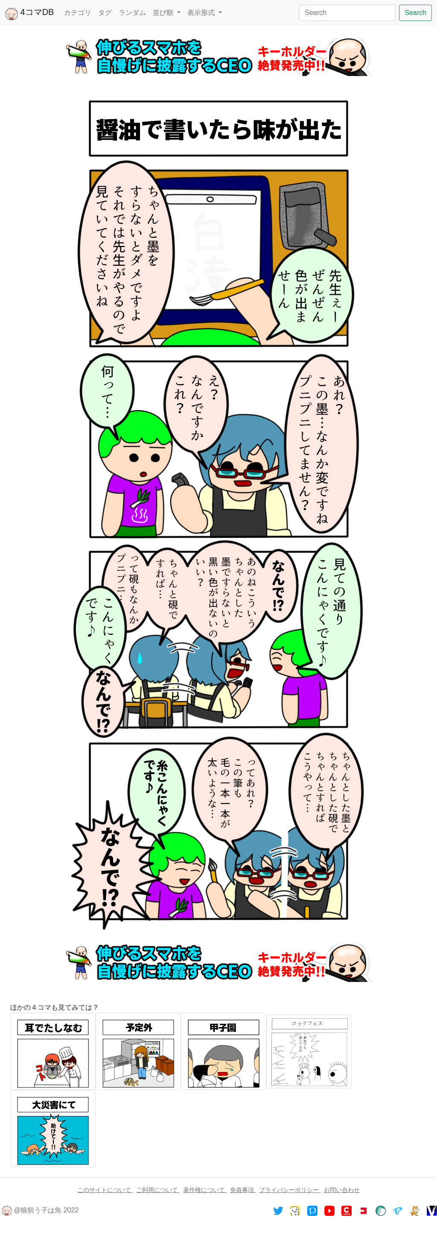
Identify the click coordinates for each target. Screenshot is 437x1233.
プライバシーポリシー (289, 1189)
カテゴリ (77, 12)
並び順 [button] (164, 12)
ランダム (132, 12)
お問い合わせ (342, 1189)
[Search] (347, 13)
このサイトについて (105, 1189)
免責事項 (243, 1189)
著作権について (205, 1189)
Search (415, 12)
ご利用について (158, 1189)
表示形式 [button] (201, 12)
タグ (105, 12)
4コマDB (29, 13)
